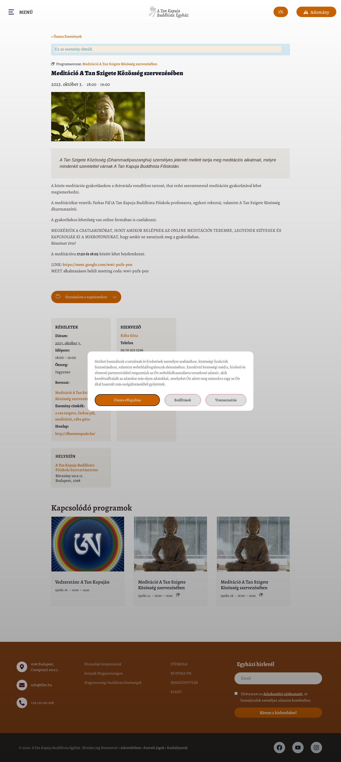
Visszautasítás (226, 400)
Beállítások (182, 400)
